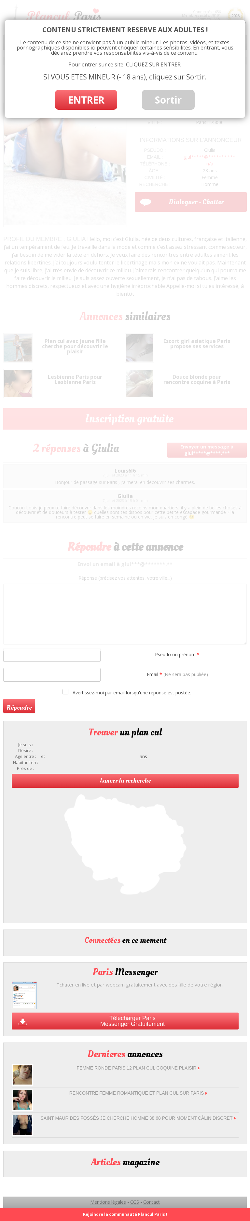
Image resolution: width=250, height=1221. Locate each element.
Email (177, 674)
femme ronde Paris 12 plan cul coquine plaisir (138, 1068)
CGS (134, 1202)
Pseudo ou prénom (177, 654)
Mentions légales (108, 1202)
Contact (151, 1202)
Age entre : (25, 756)
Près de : (25, 768)
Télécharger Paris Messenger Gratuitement (132, 1021)
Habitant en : (25, 762)
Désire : (25, 750)
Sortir (168, 99)
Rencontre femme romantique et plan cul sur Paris (138, 1093)
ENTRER (86, 99)
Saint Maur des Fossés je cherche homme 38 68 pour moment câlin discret (138, 1118)
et (43, 756)
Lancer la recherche (125, 780)
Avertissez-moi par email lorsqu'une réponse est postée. (126, 692)
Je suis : (25, 745)
